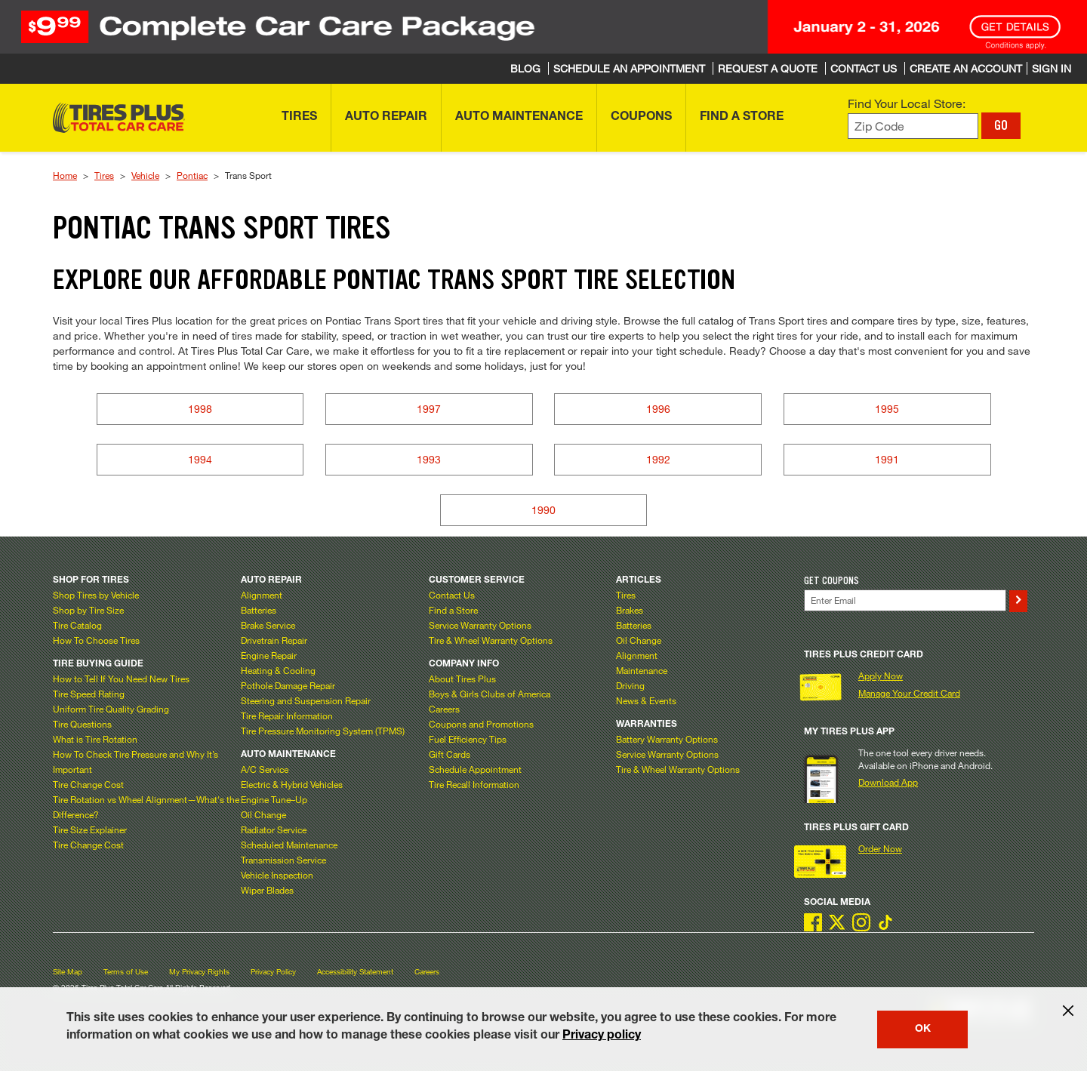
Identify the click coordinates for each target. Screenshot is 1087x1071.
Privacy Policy (273, 972)
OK (923, 1029)
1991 (887, 459)
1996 (658, 408)
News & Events (646, 700)
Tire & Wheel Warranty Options (491, 640)
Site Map (67, 972)
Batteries (258, 610)
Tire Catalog (77, 625)
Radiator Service (273, 829)
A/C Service (264, 769)
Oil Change (263, 814)
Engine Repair (269, 655)
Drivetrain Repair (274, 640)
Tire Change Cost (88, 784)
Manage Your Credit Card (909, 693)
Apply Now (880, 675)
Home (65, 175)
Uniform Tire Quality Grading (111, 709)
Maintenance (641, 670)
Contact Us (452, 595)
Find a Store (453, 610)
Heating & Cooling (278, 670)
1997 (429, 408)
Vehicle (145, 175)
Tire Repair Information (287, 715)
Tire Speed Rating (89, 694)
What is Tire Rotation (95, 739)
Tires (104, 175)
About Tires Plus (462, 678)
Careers (444, 709)
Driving (630, 685)
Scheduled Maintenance (289, 845)
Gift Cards (449, 754)
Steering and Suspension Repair (306, 700)
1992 (658, 459)
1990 (543, 509)
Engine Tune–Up (274, 799)
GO (1001, 125)
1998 (200, 408)
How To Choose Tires (96, 640)
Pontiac (192, 175)
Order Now (880, 848)
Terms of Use (125, 972)
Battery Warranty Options (667, 739)
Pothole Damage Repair (288, 685)
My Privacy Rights (199, 972)
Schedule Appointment (475, 769)
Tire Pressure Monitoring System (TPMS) (323, 731)
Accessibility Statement (355, 972)
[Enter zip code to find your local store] (913, 126)
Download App (888, 782)
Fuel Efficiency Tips (468, 739)
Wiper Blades (267, 890)
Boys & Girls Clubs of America (489, 694)
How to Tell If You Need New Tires (121, 678)
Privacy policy (601, 1036)
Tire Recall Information (474, 784)
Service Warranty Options (480, 625)
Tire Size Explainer (90, 829)
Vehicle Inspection (277, 875)
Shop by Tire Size (88, 610)
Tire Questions (82, 724)
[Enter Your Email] (905, 600)
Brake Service (268, 625)
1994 (200, 459)
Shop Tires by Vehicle (96, 595)
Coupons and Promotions (481, 724)
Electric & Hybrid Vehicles (292, 784)
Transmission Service (283, 860)
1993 (429, 459)
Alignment (261, 595)
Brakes (629, 610)
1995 (887, 408)
